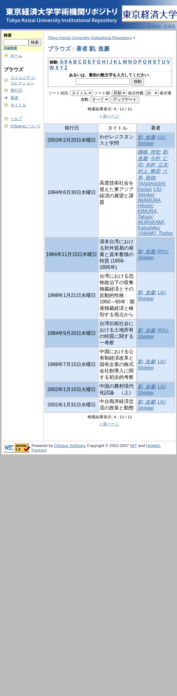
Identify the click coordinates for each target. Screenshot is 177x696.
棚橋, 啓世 (149, 152)
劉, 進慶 (146, 137)
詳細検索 (10, 48)
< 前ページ (109, 116)
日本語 (169, 26)
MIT (133, 445)
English (154, 26)
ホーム (16, 55)
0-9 (63, 61)
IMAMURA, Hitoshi (150, 203)
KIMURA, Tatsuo (148, 214)
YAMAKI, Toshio (155, 233)
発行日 (16, 90)
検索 (8, 35)
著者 (14, 97)
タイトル (18, 105)
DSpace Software (70, 445)
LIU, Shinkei (150, 192)
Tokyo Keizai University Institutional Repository (90, 37)
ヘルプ (16, 118)
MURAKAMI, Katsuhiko (151, 225)
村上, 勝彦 (149, 171)
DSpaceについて (25, 126)
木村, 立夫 (156, 164)
